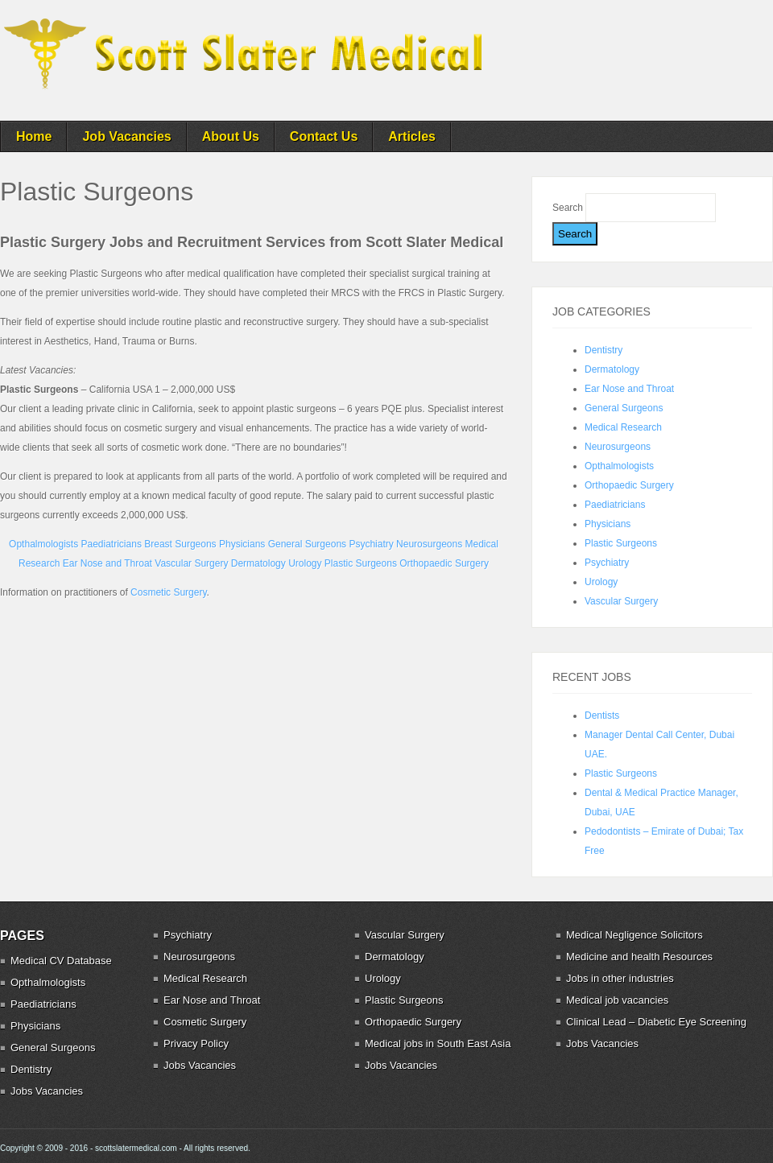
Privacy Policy (196, 1043)
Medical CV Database (61, 961)
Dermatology (258, 563)
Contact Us (324, 136)
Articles (412, 136)
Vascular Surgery (191, 563)
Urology (304, 563)
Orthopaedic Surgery (444, 563)
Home (34, 136)
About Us (230, 136)
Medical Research (623, 427)
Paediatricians (111, 544)
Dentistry (603, 350)
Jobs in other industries (620, 978)
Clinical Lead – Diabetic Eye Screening (656, 1022)
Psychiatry (371, 544)
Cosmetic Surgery (168, 592)
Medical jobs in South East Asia (438, 1043)
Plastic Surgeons (360, 563)
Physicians (242, 544)
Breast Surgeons (180, 544)
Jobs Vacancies (46, 1091)
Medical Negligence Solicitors (634, 935)
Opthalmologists (43, 544)
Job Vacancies (126, 136)
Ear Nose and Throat (107, 563)
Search (568, 207)
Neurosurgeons (429, 544)
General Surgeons (307, 544)
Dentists (602, 715)
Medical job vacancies (617, 1000)
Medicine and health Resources (639, 957)
